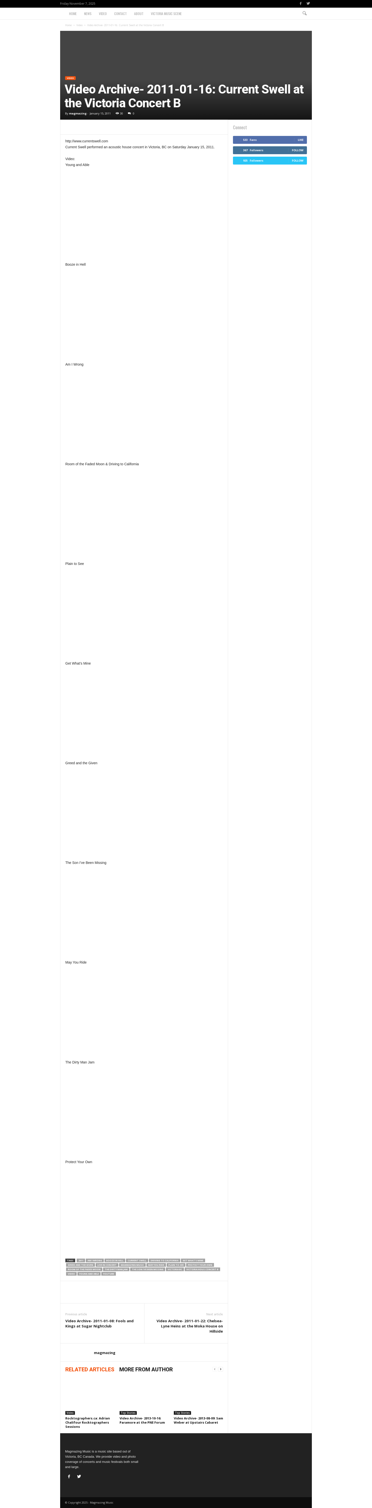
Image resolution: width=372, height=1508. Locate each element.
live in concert (107, 1264)
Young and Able (89, 1273)
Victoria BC (175, 1269)
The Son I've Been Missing (147, 1269)
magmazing (78, 113)
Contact (120, 13)
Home (73, 13)
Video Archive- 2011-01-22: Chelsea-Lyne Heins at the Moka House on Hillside (190, 1326)
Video (103, 13)
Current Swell (137, 1260)
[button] (304, 13)
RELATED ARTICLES (89, 1369)
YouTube (108, 1273)
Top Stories (128, 1413)
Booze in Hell (115, 1260)
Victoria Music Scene (166, 13)
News (87, 13)
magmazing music (132, 1264)
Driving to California (164, 1260)
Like (300, 140)
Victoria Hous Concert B (202, 1269)
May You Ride (156, 1264)
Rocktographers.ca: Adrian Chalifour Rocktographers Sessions (87, 1422)
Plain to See (176, 1264)
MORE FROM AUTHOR (146, 1369)
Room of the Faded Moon (84, 1269)
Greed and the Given (80, 1264)
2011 (80, 1260)
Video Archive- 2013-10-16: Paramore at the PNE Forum (142, 1420)
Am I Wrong (95, 1260)
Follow (297, 150)
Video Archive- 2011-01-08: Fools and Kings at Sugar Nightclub (99, 1323)
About (138, 13)
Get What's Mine (193, 1260)
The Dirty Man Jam (116, 1269)
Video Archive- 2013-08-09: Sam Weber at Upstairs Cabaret (198, 1420)
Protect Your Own (200, 1264)
